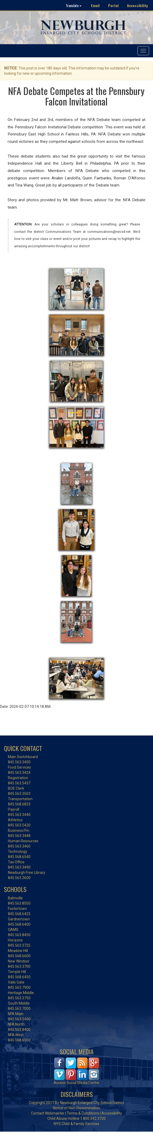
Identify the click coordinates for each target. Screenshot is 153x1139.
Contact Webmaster (47, 1113)
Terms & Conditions (83, 1113)
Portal (113, 5)
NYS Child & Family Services (76, 1124)
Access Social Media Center (77, 1083)
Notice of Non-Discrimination (76, 1108)
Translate (73, 5)
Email (95, 5)
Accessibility (137, 5)
